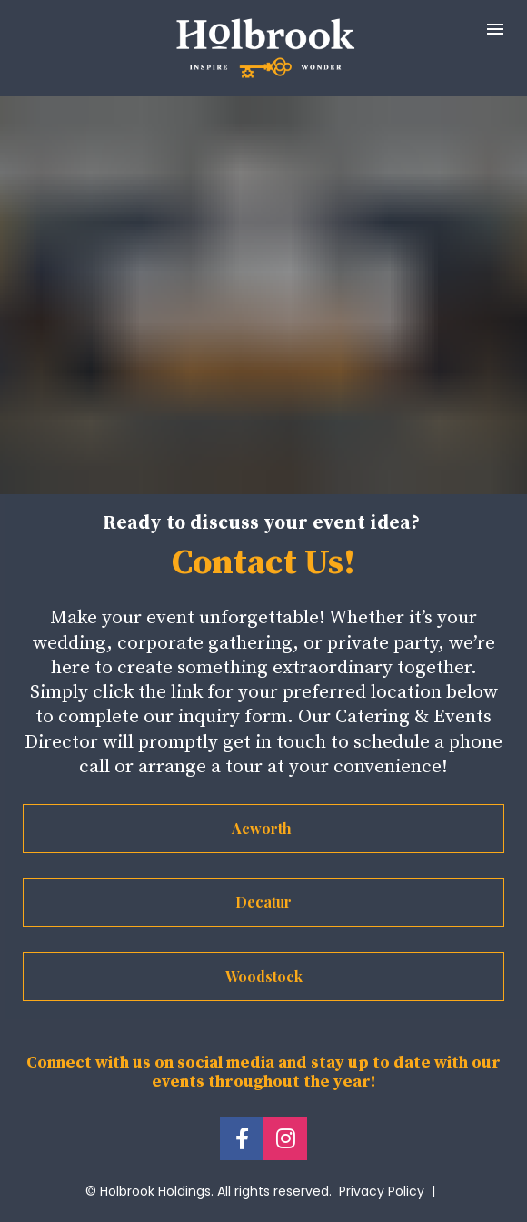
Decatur (263, 901)
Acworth (263, 828)
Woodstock (264, 976)
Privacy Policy (381, 1191)
